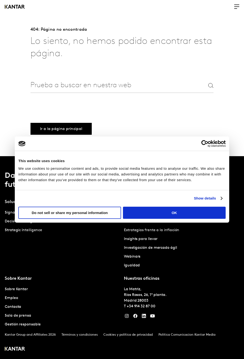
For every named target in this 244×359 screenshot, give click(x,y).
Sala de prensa (18, 316)
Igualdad (132, 265)
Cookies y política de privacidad (128, 335)
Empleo (11, 298)
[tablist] (122, 257)
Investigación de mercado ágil (150, 248)
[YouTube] (152, 317)
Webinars (132, 257)
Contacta (13, 307)
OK (174, 213)
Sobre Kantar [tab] (18, 278)
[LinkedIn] (144, 317)
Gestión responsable (23, 324)
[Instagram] (127, 317)
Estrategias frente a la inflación (151, 230)
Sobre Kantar (16, 289)
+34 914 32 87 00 (141, 306)
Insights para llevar (141, 239)
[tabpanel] (181, 239)
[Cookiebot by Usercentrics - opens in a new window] (205, 143)
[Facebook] (135, 317)
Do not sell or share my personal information (70, 213)
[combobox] (110, 85)
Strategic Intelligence (23, 230)
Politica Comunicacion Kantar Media (186, 335)
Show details (205, 198)
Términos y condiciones (79, 335)
